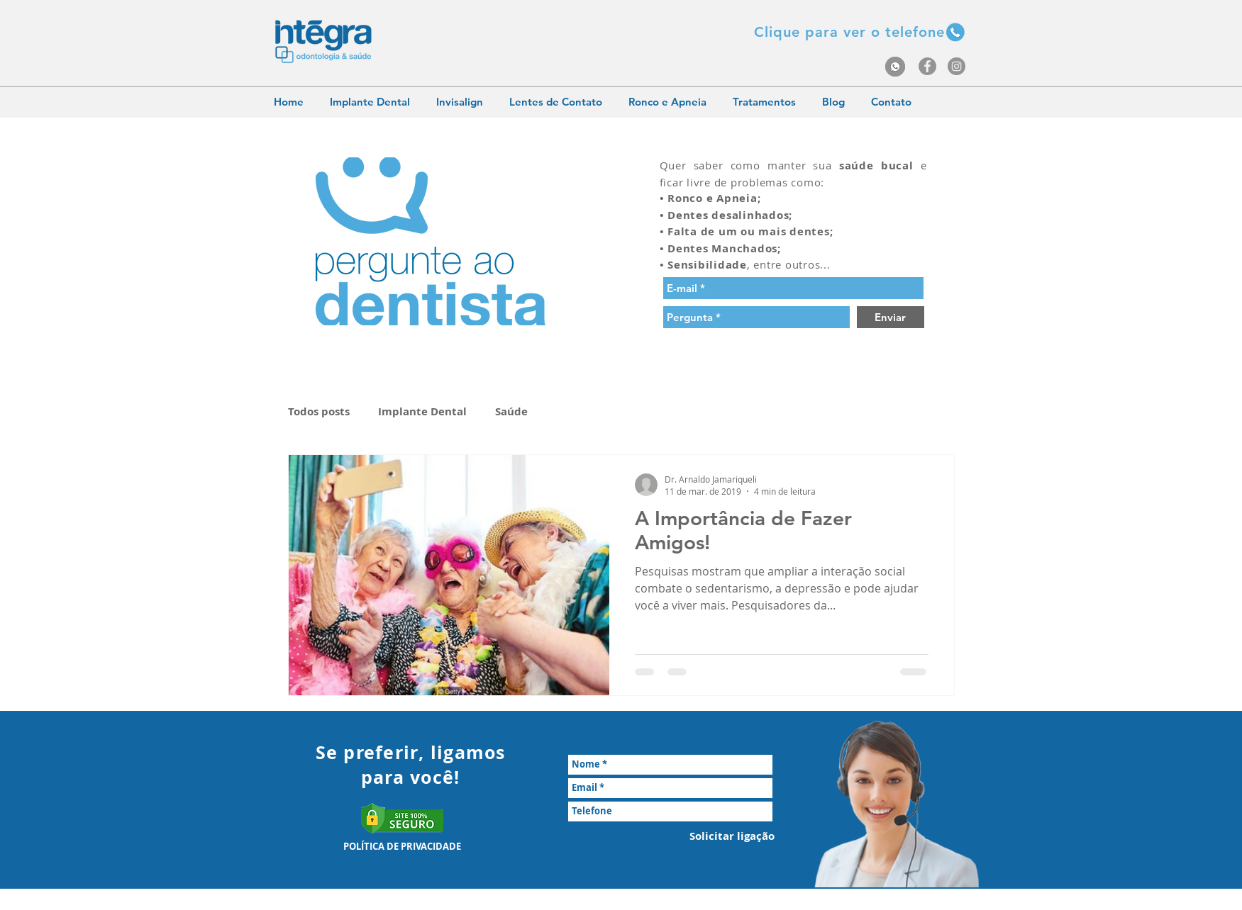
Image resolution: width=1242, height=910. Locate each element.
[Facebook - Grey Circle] (927, 66)
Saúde (511, 411)
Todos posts (319, 411)
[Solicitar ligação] (732, 836)
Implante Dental (422, 411)
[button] (849, 31)
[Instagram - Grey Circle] (956, 66)
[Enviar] (890, 317)
